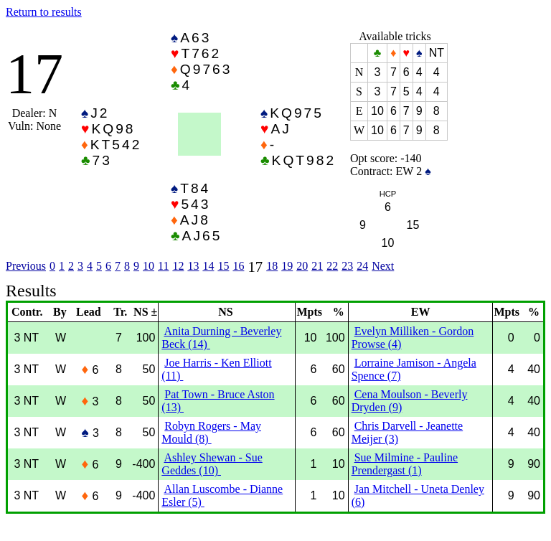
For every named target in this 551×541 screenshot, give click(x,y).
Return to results (44, 12)
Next (383, 266)
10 (148, 266)
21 (317, 266)
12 (178, 266)
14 (208, 266)
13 (193, 266)
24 (362, 266)
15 (223, 266)
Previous (26, 266)
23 (347, 266)
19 (287, 266)
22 (332, 266)
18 (272, 266)
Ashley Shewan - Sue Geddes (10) (211, 463)
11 (163, 266)
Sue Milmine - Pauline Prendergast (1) (405, 463)
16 (238, 266)
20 (302, 266)
